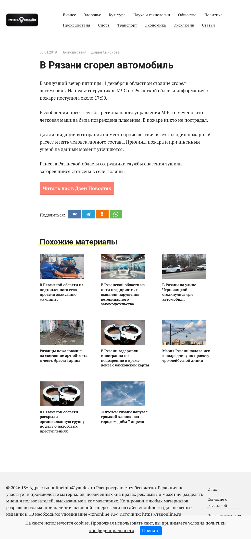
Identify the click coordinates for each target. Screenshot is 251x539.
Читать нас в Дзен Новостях (77, 188)
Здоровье (92, 14)
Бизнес (69, 14)
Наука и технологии (151, 14)
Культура (117, 14)
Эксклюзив (184, 25)
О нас (212, 489)
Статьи (208, 25)
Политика (213, 14)
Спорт (103, 25)
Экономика (155, 25)
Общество (187, 14)
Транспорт (127, 25)
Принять (150, 530)
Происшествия (76, 25)
